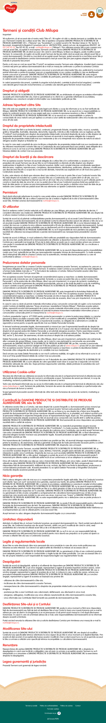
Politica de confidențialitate (49, 706)
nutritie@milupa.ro (43, 47)
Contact (77, 706)
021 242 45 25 (9, 47)
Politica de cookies (66, 706)
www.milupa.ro (72, 345)
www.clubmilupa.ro (11, 386)
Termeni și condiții (31, 706)
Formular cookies (53, 709)
